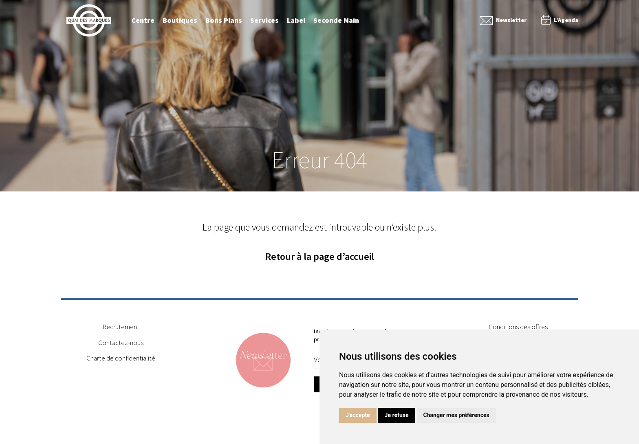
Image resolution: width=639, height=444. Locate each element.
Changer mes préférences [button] (456, 415)
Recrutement (120, 329)
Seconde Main (336, 20)
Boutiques (180, 20)
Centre (142, 20)
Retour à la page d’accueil (319, 257)
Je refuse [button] (397, 415)
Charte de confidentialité (120, 360)
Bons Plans (223, 20)
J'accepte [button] (358, 415)
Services (264, 20)
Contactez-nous (120, 345)
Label (296, 20)
